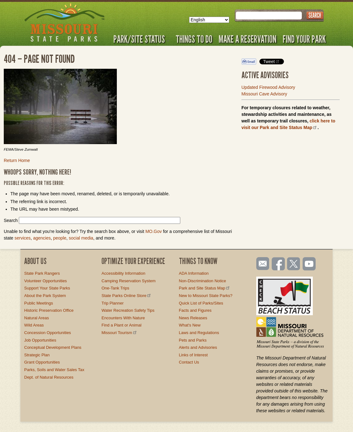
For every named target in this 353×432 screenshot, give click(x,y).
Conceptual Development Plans (52, 347)
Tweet (271, 61)
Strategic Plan (37, 355)
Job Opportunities (40, 340)
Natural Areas (36, 318)
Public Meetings (38, 303)
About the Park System (45, 295)
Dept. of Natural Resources (48, 377)
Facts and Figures (195, 310)
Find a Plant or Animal (121, 325)
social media (81, 237)
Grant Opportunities (42, 362)
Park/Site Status (141, 39)
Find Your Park (304, 39)
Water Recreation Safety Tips (128, 310)
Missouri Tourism (119, 332)
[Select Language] (209, 20)
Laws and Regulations (199, 332)
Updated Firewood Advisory (268, 87)
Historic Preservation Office (48, 310)
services (22, 237)
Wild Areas (34, 325)
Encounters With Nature (123, 318)
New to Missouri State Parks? (206, 295)
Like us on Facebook (278, 264)
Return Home (17, 160)
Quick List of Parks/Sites (201, 303)
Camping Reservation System (128, 280)
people (59, 237)
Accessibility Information (123, 273)
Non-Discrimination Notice (202, 280)
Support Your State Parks (47, 288)
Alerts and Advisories (198, 347)
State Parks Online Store (126, 295)
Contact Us (189, 362)
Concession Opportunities (47, 332)
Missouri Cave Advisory (264, 93)
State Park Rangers (42, 273)
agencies (42, 237)
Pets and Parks (193, 340)
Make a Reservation (247, 39)
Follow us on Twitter (293, 264)
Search (11, 220)
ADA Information (194, 273)
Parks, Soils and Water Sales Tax (54, 369)
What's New (190, 325)
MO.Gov (153, 231)
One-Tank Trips (115, 288)
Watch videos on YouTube (309, 264)
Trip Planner (112, 303)
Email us (261, 263)
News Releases (193, 318)
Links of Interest (193, 355)
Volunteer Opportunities (45, 280)
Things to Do (194, 39)
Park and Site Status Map (205, 288)
